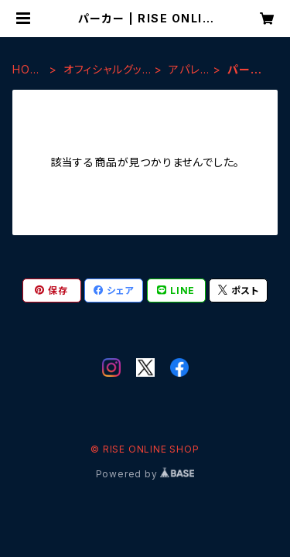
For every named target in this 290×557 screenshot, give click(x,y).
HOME (25, 70)
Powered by (145, 474)
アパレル (184, 70)
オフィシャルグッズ (102, 70)
